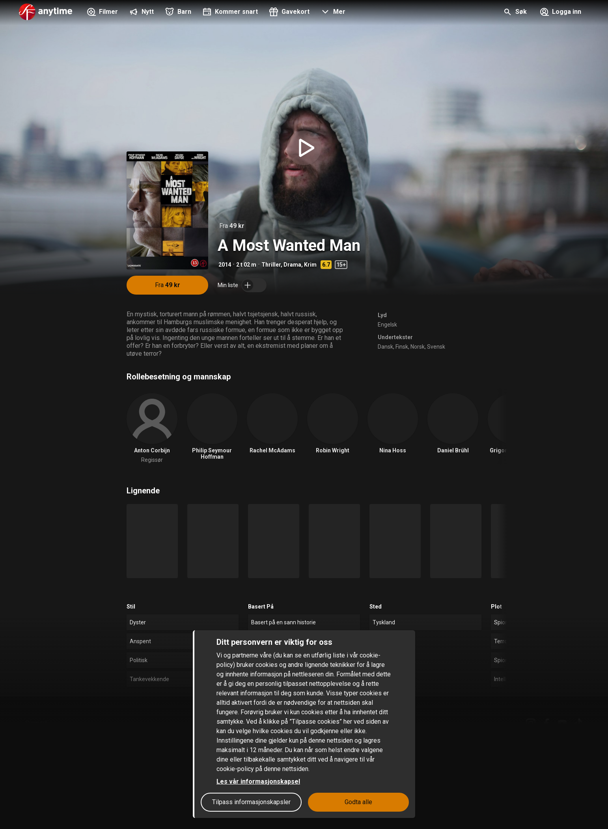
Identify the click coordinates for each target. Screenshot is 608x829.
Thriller (271, 264)
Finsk (401, 347)
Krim (310, 264)
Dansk (385, 347)
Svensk (436, 347)
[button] (332, 12)
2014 (224, 264)
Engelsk (387, 324)
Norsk (417, 347)
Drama (292, 264)
